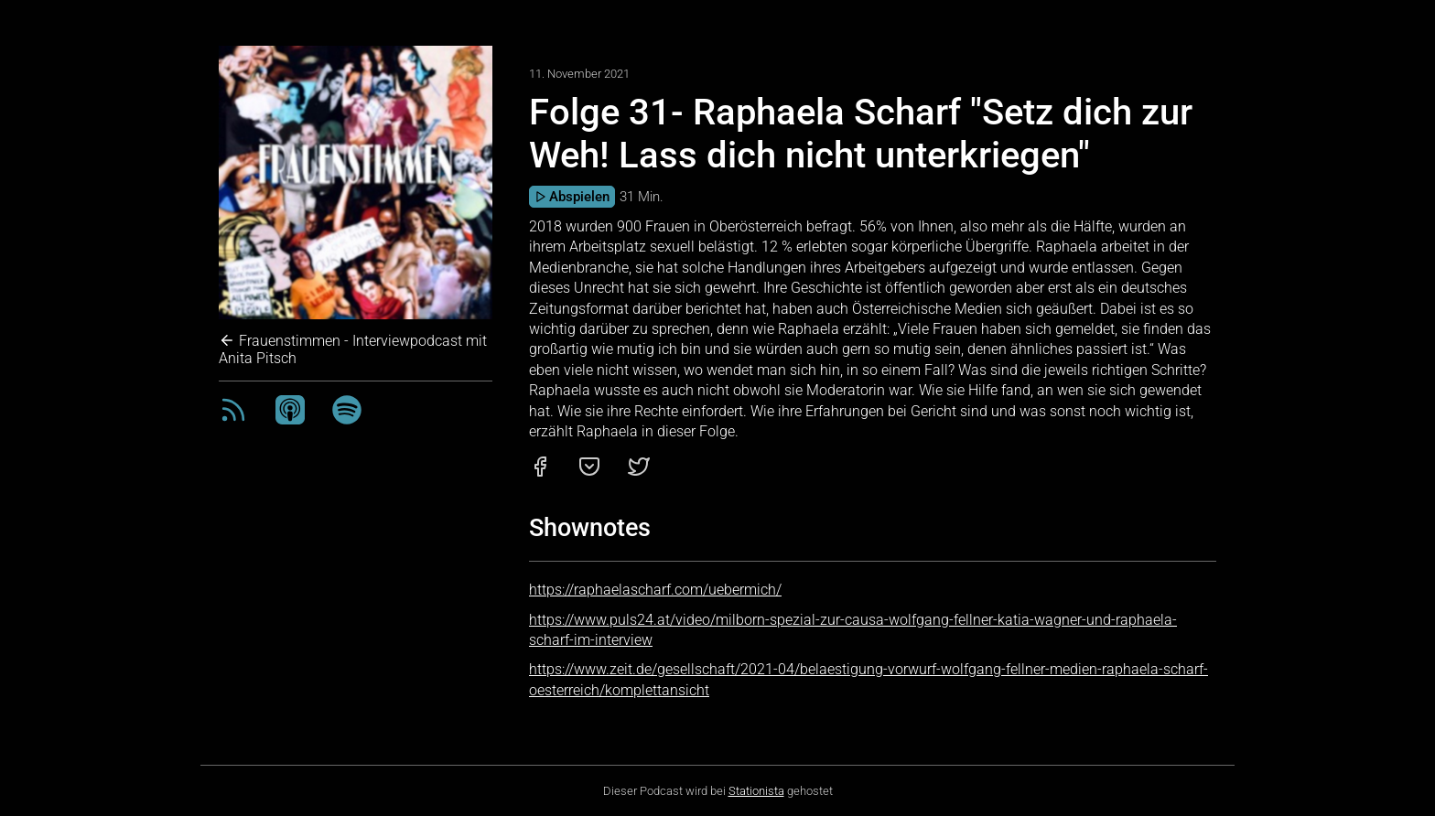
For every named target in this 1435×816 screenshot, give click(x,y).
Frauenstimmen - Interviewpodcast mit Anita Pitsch (353, 349)
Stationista (756, 791)
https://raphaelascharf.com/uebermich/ (655, 589)
